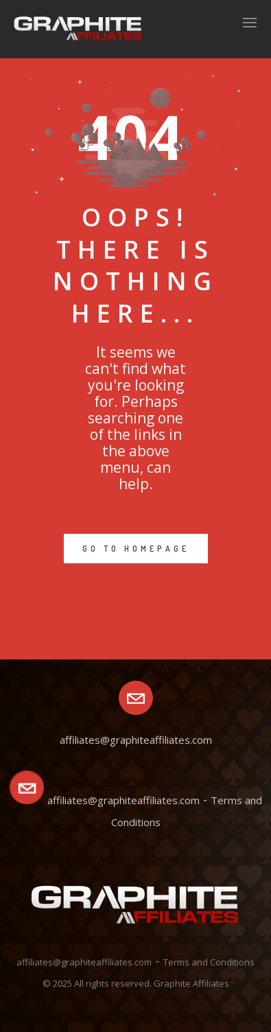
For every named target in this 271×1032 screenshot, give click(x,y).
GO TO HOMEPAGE (135, 548)
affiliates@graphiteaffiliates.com (123, 800)
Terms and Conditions (209, 962)
